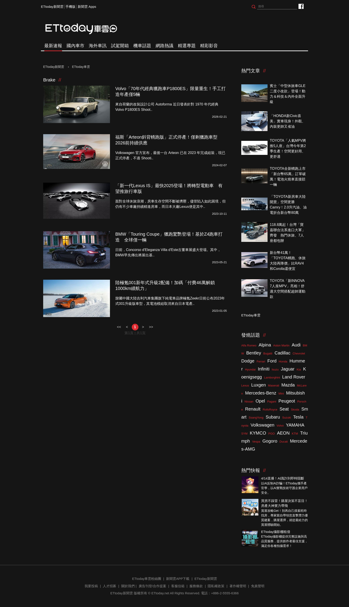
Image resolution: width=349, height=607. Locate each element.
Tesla (298, 417)
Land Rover (293, 376)
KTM (295, 433)
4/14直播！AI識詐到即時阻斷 (282, 478)
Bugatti (267, 353)
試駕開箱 (120, 45)
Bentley (253, 352)
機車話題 (142, 45)
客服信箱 (178, 586)
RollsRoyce (270, 409)
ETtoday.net (160, 593)
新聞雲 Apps (87, 6)
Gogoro (269, 441)
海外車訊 (98, 45)
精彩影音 (209, 45)
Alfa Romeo (248, 345)
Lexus (245, 385)
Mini (281, 393)
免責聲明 (257, 586)
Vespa (256, 441)
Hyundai (250, 369)
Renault (252, 409)
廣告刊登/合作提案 (152, 586)
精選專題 (187, 45)
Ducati (284, 441)
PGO (271, 433)
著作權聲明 (237, 586)
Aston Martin (281, 345)
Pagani (271, 401)
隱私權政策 (216, 586)
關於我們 (128, 586)
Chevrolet (299, 353)
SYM (244, 433)
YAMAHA (295, 425)
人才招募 (109, 586)
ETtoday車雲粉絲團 (301, 6)
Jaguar (287, 368)
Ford (271, 360)
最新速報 (53, 45)
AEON (283, 433)
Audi (296, 344)
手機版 (70, 6)
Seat (284, 409)
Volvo (280, 425)
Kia (299, 369)
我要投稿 (91, 586)
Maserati (273, 385)
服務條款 (196, 586)
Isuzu (275, 369)
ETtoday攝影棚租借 (275, 532)
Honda (283, 361)
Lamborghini (272, 377)
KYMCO (258, 433)
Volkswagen (262, 425)
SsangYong (256, 417)
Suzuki (286, 417)
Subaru (273, 417)
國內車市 (75, 45)
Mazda (288, 384)
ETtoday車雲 (85, 29)
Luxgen (258, 384)
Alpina (265, 344)
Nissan (248, 401)
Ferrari (261, 361)
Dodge (247, 360)
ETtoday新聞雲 (52, 6)
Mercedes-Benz (260, 393)
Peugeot (286, 401)
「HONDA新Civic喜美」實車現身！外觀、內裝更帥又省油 (287, 121)
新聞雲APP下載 (177, 579)
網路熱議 (164, 45)
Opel (260, 401)
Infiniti (263, 368)
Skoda (295, 409)
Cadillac (282, 352)
